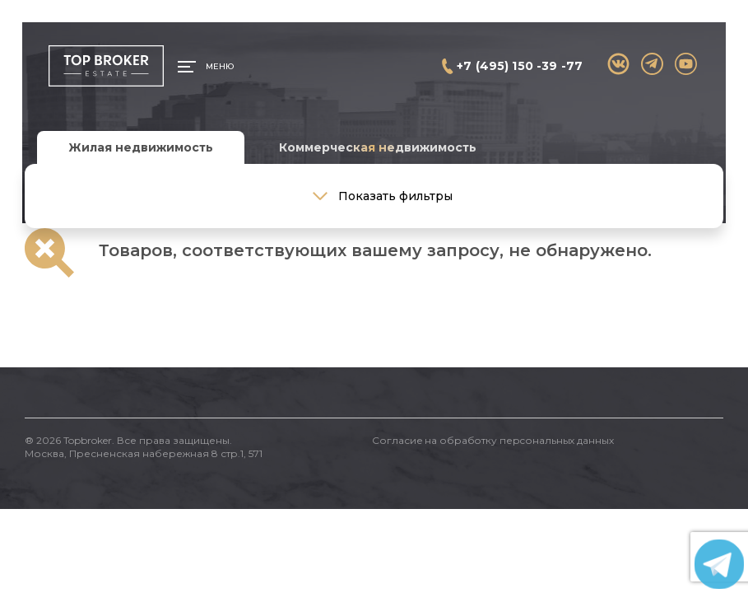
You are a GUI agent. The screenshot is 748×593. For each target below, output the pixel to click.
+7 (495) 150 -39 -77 (520, 65)
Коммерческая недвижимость (377, 147)
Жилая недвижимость (140, 147)
